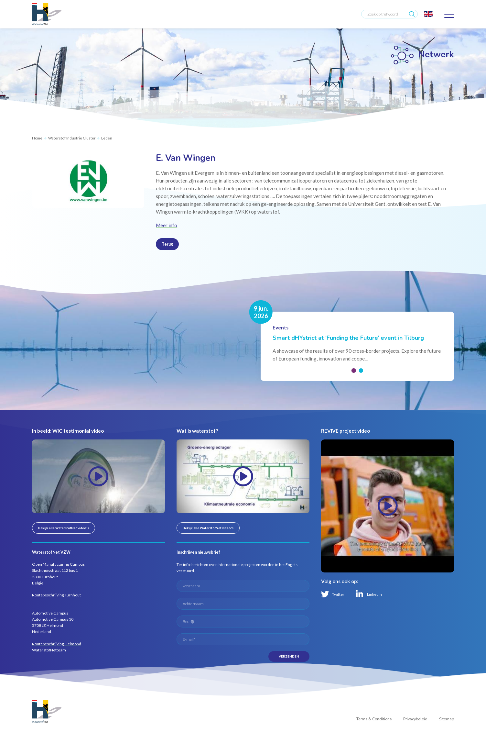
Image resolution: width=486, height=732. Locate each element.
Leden (106, 138)
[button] (353, 370)
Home (37, 138)
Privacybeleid (415, 719)
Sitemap (446, 719)
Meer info (166, 225)
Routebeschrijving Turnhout (56, 595)
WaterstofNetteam (49, 650)
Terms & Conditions (374, 719)
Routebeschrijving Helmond (56, 643)
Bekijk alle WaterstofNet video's (63, 528)
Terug (167, 244)
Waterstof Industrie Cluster (72, 138)
